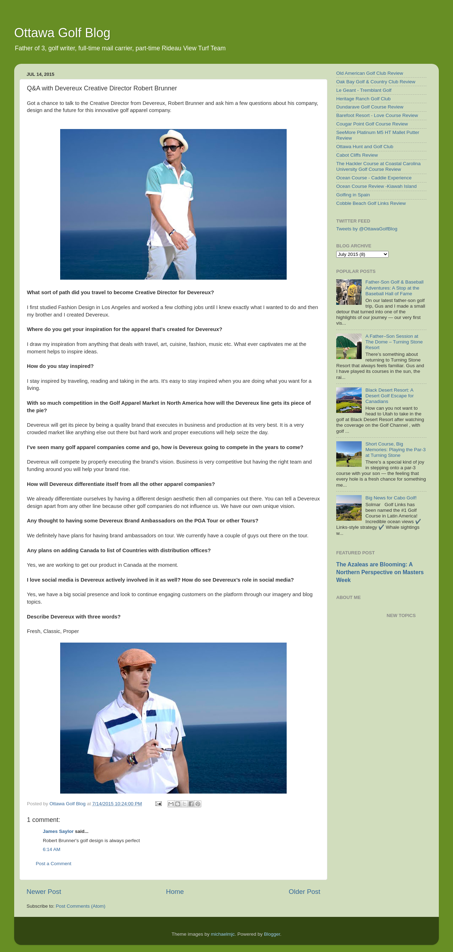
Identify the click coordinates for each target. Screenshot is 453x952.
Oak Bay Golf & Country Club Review (375, 81)
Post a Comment (53, 863)
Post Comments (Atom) (80, 906)
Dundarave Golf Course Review (369, 107)
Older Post (304, 891)
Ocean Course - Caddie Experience (374, 177)
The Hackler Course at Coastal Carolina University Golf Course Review (378, 166)
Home (175, 891)
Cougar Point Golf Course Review (372, 124)
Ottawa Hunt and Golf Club (364, 146)
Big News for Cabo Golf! (391, 497)
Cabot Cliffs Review (357, 155)
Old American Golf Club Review (369, 73)
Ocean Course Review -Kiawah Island (376, 186)
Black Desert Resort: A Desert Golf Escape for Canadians (389, 395)
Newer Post (44, 891)
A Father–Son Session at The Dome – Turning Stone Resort (394, 342)
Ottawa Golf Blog (62, 33)
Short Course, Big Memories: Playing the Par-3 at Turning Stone (395, 449)
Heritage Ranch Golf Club (363, 98)
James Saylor (58, 831)
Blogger (272, 934)
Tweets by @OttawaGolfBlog (366, 228)
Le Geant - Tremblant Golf (363, 90)
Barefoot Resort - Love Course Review (377, 115)
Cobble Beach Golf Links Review (371, 203)
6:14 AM (52, 849)
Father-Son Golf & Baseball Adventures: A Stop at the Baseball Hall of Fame (394, 287)
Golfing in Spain (353, 194)
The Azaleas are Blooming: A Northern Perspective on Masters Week (380, 572)
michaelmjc (223, 934)
